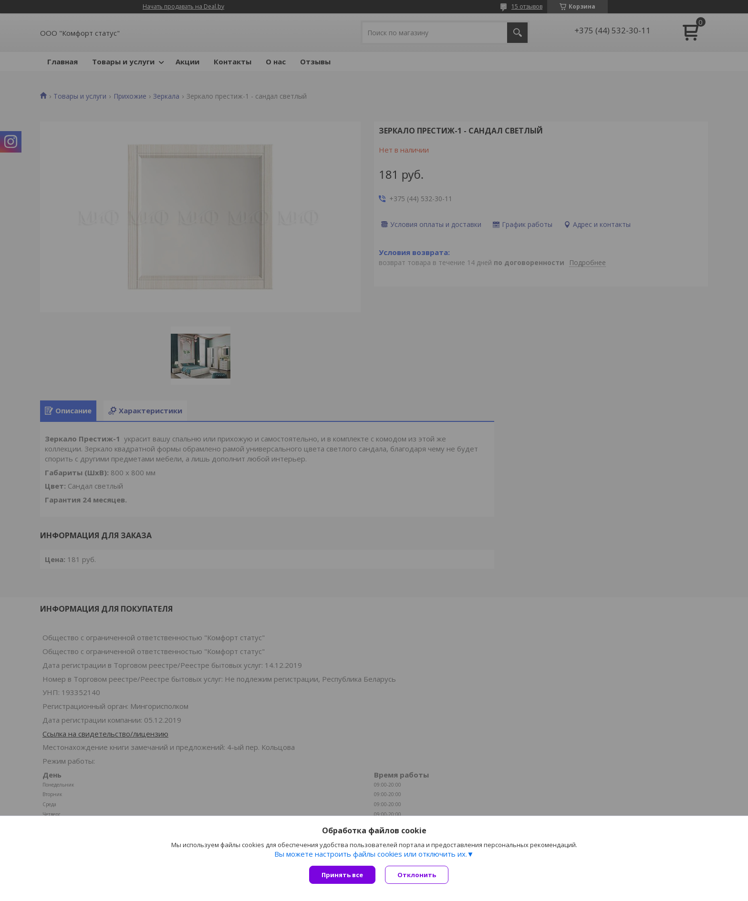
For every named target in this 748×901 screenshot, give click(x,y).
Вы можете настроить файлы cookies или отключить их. (370, 854)
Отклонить (416, 874)
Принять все (342, 874)
